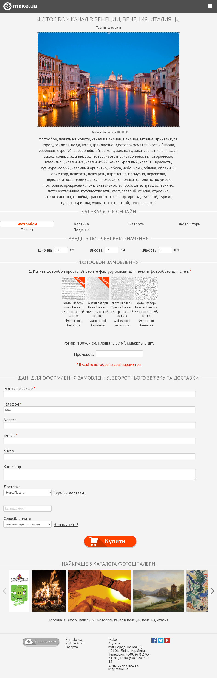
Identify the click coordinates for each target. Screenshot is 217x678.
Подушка (81, 229)
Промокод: (84, 354)
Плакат (27, 229)
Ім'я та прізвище (19, 388)
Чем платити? (66, 524)
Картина (81, 224)
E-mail (10, 435)
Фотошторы (190, 224)
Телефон (12, 404)
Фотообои (27, 224)
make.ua (75, 639)
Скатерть (135, 224)
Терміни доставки (108, 27)
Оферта (72, 646)
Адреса (10, 419)
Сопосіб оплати (17, 518)
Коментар (12, 466)
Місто (8, 451)
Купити (110, 537)
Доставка (11, 487)
